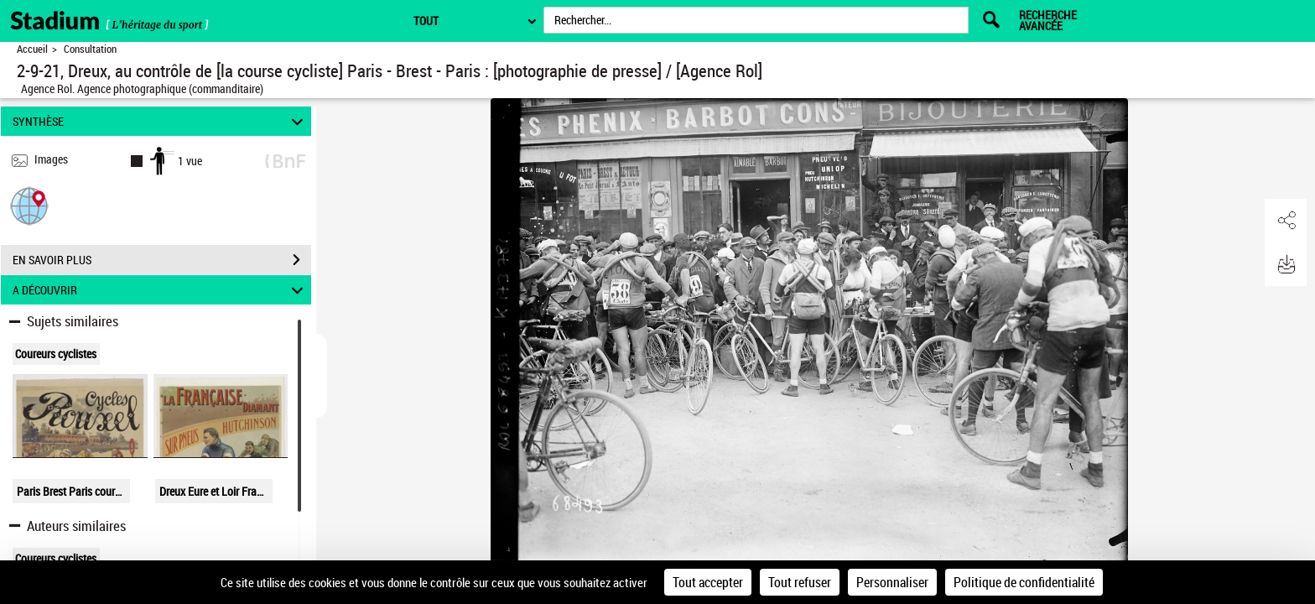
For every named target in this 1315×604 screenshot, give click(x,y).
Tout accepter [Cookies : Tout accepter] (708, 582)
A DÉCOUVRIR (161, 290)
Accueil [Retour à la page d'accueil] (32, 49)
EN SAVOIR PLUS (162, 260)
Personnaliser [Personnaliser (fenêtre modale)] (892, 582)
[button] (29, 205)
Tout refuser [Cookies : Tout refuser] (799, 582)
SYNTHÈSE (161, 121)
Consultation (90, 49)
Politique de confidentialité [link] (1024, 582)
